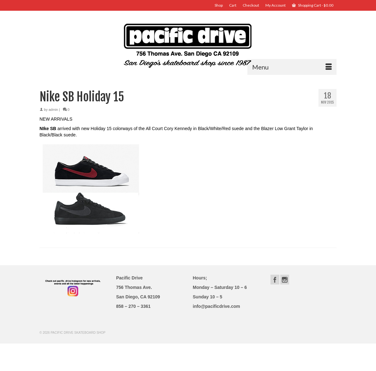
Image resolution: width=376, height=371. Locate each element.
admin (53, 109)
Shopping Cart (312, 5)
